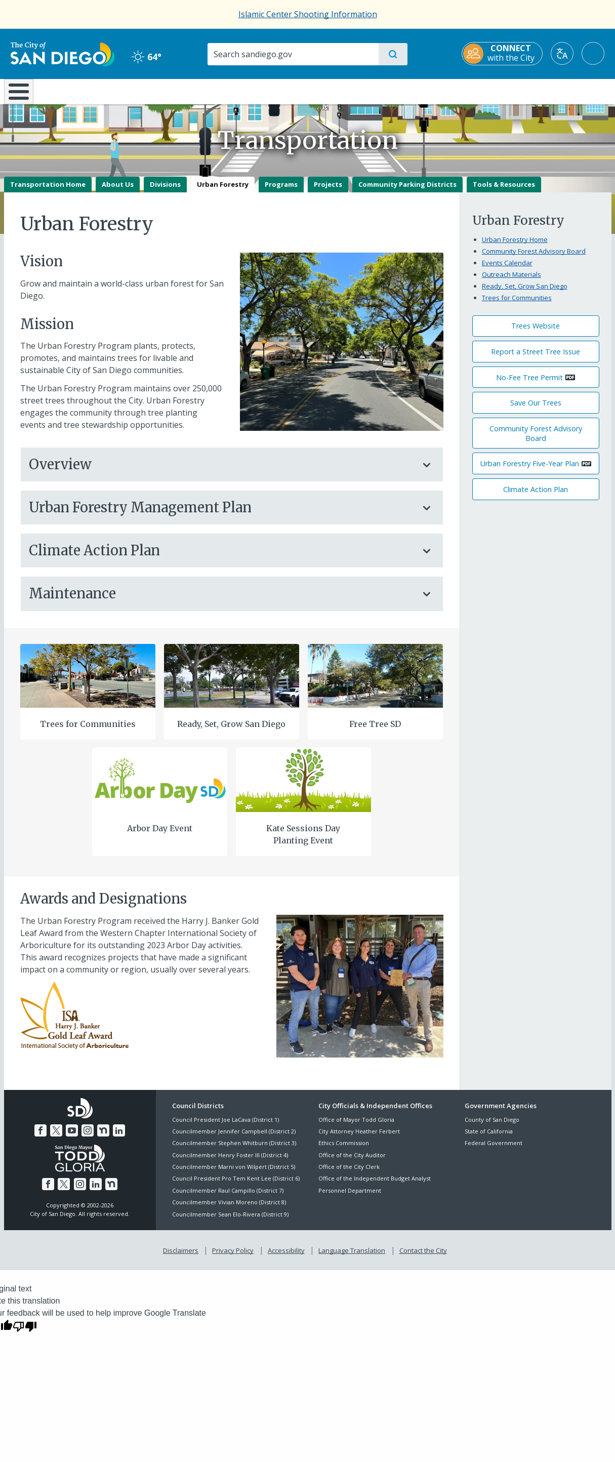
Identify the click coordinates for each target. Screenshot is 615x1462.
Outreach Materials (511, 281)
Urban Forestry (223, 191)
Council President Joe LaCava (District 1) (225, 1126)
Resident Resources (183, 91)
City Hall (561, 91)
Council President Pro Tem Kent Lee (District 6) (236, 1186)
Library (364, 91)
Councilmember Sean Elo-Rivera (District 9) (230, 1221)
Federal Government (493, 1150)
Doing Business (272, 91)
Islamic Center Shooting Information (307, 14)
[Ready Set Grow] (231, 682)
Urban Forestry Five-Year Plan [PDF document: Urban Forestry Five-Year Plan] (529, 471)
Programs (281, 191)
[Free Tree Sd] (375, 682)
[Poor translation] (25, 1331)
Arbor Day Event (159, 835)
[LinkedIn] (117, 1136)
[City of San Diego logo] (56, 53)
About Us (118, 191)
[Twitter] (57, 1136)
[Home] (23, 95)
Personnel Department (349, 1197)
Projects (328, 191)
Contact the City (421, 1256)
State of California (489, 1138)
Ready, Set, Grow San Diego (231, 731)
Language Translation (350, 1256)
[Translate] (569, 53)
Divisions (165, 191)
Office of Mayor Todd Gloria (356, 1126)
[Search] (292, 54)
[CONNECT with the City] (509, 53)
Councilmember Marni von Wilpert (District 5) (233, 1173)
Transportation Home (48, 191)
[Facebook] (42, 1136)
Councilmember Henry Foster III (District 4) (230, 1162)
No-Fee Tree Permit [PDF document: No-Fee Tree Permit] (529, 384)
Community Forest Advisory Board (534, 258)
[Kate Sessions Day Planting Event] (303, 786)
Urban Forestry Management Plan (222, 514)
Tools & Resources (504, 191)
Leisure (89, 91)
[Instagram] (87, 1136)
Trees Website (535, 333)
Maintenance (222, 601)
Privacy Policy (234, 1256)
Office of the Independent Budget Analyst (374, 1186)
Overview (222, 471)
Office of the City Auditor (352, 1162)
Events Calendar (507, 269)
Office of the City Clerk (349, 1173)
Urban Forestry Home (515, 246)
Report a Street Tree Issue (535, 358)
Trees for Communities (88, 731)
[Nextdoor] (102, 1136)
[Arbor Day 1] (159, 786)
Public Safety (463, 91)
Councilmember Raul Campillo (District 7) (227, 1197)
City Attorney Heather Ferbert (359, 1138)
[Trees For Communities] (87, 682)
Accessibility (286, 1256)
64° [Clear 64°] (143, 56)
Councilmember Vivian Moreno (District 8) (229, 1209)
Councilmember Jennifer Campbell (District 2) (234, 1138)
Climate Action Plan (222, 557)
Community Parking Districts (407, 191)
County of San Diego (492, 1126)
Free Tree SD (375, 731)
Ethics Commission (343, 1150)
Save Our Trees (535, 410)
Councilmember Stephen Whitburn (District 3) (234, 1150)
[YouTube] (72, 1136)
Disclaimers (182, 1256)
